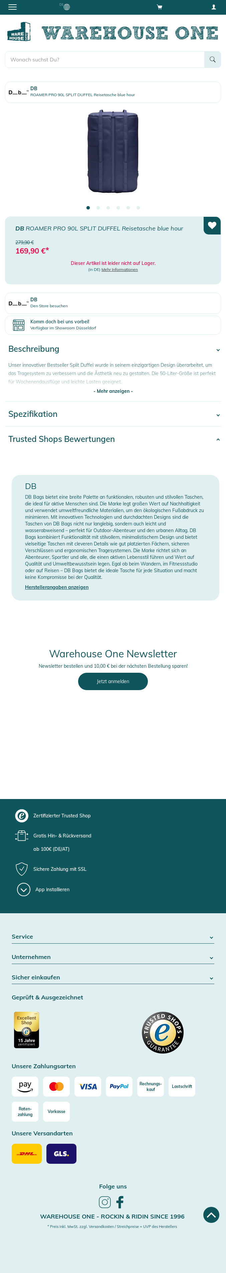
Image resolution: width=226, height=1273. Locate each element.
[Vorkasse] (56, 1112)
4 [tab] (118, 208)
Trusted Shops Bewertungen (61, 439)
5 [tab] (128, 208)
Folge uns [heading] (113, 1186)
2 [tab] (98, 208)
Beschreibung (33, 349)
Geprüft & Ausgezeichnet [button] (47, 997)
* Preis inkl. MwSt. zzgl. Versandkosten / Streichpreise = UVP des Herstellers (112, 1226)
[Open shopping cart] (159, 6)
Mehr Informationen (119, 269)
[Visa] (87, 1087)
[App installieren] (43, 890)
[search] (105, 59)
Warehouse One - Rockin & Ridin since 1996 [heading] (112, 1216)
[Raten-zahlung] (25, 1112)
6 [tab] (138, 208)
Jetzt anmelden (113, 681)
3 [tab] (108, 208)
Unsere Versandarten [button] (42, 1133)
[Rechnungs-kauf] (150, 1087)
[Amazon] (25, 1087)
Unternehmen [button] (113, 957)
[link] (104, 1207)
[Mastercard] (56, 1087)
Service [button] (113, 936)
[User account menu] (213, 6)
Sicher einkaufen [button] (113, 977)
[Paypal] (119, 1087)
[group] (112, 815)
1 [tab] (88, 208)
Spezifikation (32, 414)
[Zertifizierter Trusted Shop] (61, 1033)
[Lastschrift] (182, 1087)
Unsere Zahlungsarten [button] (44, 1066)
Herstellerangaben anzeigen (56, 587)
